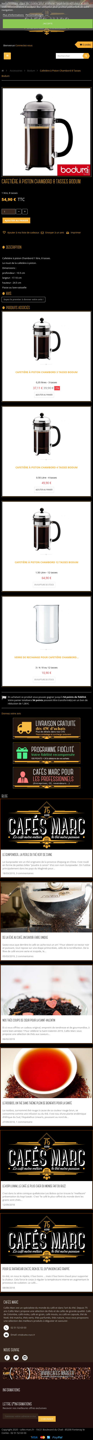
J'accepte (47, 23)
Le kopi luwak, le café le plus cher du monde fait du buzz (34, 1186)
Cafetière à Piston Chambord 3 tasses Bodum (46, 372)
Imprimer (76, 232)
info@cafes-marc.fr (26, 1334)
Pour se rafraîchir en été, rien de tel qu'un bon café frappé (36, 1269)
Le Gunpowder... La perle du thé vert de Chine (27, 855)
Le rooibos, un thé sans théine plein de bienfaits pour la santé (37, 1103)
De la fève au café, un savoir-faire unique (25, 938)
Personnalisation (35, 14)
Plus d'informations (13, 14)
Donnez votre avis (11, 713)
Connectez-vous (23, 45)
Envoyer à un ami (54, 232)
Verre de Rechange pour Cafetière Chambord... (46, 657)
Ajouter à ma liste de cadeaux (23, 232)
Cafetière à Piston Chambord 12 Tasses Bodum (46, 562)
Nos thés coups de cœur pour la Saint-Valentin (28, 1020)
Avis (8, 294)
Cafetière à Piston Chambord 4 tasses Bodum (46, 467)
